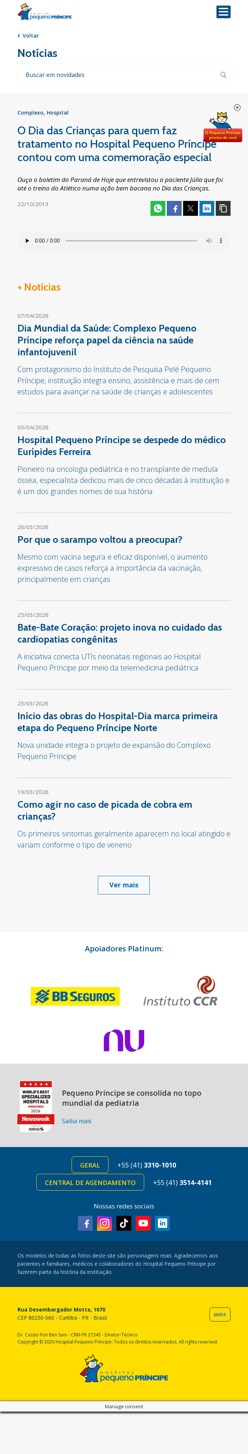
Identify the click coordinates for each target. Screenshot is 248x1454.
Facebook (174, 208)
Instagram (104, 1223)
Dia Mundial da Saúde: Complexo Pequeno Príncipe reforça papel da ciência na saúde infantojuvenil (106, 340)
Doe (223, 127)
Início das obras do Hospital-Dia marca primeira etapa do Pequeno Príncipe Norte (117, 722)
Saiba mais (77, 1121)
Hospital (58, 112)
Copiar (223, 208)
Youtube (143, 1223)
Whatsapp (158, 208)
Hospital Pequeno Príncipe (44, 11)
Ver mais (123, 884)
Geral (90, 1165)
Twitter (190, 208)
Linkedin (206, 208)
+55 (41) (147, 1164)
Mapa (220, 1315)
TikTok (123, 1223)
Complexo (30, 112)
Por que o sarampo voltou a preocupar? (99, 539)
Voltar (31, 35)
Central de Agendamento (90, 1182)
